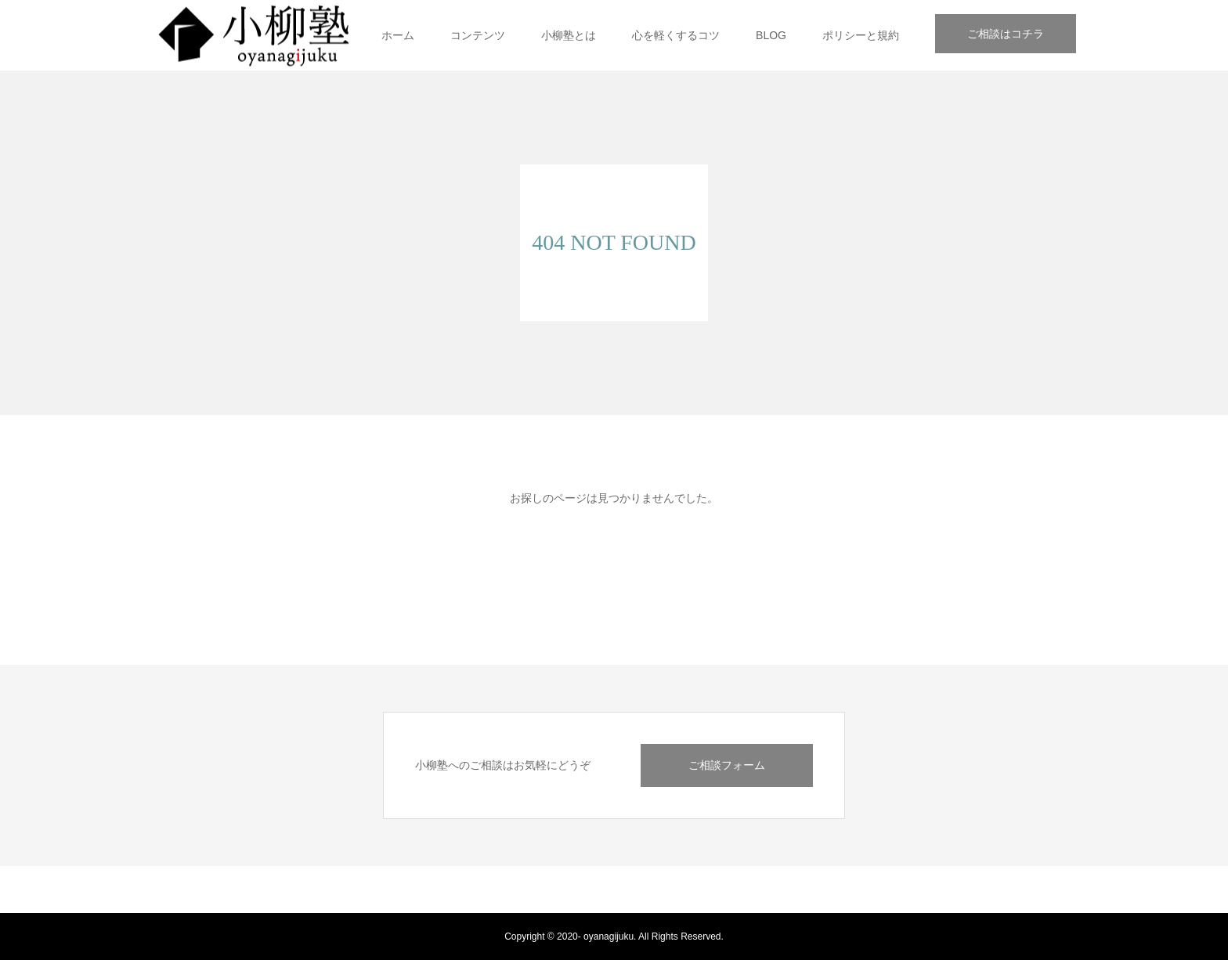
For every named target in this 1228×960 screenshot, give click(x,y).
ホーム (397, 35)
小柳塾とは (568, 35)
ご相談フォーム (726, 765)
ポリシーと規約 (860, 35)
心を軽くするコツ (676, 35)
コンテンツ (477, 35)
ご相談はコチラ (1005, 33)
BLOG (771, 35)
